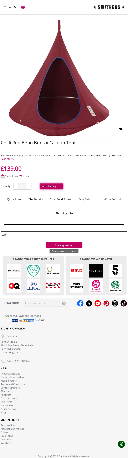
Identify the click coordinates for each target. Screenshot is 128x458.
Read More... (7, 159)
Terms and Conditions (13, 384)
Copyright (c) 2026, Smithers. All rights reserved (64, 456)
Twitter (89, 303)
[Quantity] (22, 186)
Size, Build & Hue (60, 199)
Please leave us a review (64, 250)
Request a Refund (10, 373)
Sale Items (6, 402)
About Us (6, 394)
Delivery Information (12, 377)
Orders (4, 432)
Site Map (5, 391)
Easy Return (85, 199)
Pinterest (106, 303)
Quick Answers (9, 398)
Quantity (5, 186)
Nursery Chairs (9, 409)
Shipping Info (64, 213)
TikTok (124, 303)
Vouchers (6, 443)
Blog (3, 412)
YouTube (97, 303)
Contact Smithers (10, 387)
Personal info (8, 425)
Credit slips (7, 436)
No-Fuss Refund (111, 199)
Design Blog (7, 405)
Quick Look (14, 199)
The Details (35, 199)
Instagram (115, 303)
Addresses (6, 439)
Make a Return (9, 380)
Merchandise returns (12, 428)
